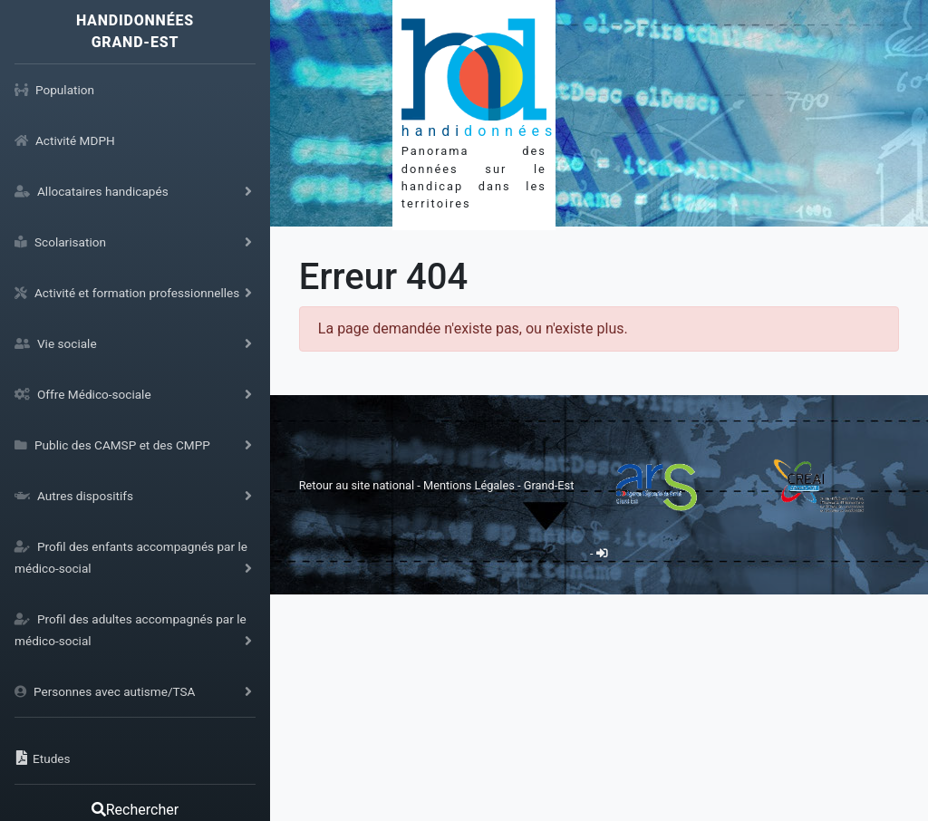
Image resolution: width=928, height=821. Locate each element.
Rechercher (135, 809)
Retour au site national (356, 485)
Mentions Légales (470, 485)
